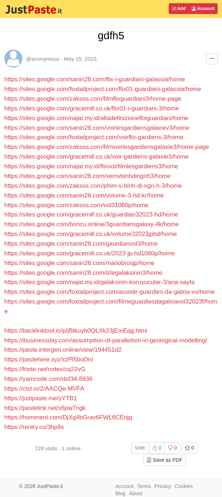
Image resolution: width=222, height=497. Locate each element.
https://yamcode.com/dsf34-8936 (48, 378)
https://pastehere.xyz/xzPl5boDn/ (48, 359)
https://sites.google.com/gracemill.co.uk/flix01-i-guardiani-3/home (91, 108)
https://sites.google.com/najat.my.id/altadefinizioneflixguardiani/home (96, 118)
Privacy (163, 486)
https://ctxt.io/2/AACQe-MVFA (44, 388)
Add (179, 8)
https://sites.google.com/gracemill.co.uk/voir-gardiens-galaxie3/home (96, 156)
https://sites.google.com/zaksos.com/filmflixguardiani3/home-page (92, 98)
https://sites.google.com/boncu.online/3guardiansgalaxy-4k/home (91, 224)
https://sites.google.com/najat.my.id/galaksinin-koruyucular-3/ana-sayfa (99, 282)
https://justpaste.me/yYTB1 (40, 398)
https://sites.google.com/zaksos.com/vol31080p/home (76, 205)
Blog (120, 493)
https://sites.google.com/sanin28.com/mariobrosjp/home (79, 263)
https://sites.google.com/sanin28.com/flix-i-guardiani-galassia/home (94, 79)
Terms (144, 486)
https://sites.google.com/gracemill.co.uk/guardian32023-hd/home (91, 214)
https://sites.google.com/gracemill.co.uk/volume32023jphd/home (90, 234)
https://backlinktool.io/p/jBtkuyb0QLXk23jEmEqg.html (75, 330)
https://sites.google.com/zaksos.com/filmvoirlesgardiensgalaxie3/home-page (106, 146)
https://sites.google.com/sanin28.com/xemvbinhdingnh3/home (87, 176)
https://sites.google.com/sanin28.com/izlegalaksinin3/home (83, 272)
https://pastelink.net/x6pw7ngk (45, 408)
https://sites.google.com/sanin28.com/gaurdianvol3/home (80, 243)
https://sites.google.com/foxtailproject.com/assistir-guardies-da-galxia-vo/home (109, 291)
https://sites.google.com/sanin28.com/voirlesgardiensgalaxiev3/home (96, 127)
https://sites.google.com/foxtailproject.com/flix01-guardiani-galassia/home (102, 89)
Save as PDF (164, 460)
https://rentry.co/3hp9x (34, 427)
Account (203, 8)
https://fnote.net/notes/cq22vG (44, 369)
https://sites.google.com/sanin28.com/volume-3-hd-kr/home (84, 195)
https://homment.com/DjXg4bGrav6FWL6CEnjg (68, 417)
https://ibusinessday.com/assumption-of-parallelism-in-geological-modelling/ (105, 340)
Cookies (184, 486)
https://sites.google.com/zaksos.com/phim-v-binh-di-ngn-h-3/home (93, 185)
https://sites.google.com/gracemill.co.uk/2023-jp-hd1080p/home (89, 253)
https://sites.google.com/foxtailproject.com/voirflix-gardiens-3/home (93, 137)
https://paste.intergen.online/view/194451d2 (62, 349)
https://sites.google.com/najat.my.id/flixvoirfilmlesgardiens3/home (91, 166)
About (135, 493)
